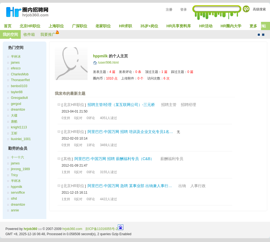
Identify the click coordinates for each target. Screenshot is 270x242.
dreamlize (18, 109)
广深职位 (79, 26)
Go (246, 8)
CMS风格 (263, 34)
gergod (16, 104)
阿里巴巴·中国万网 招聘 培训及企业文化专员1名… (130, 131)
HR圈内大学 (231, 26)
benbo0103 (19, 86)
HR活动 (205, 26)
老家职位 (103, 26)
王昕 (14, 133)
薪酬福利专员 (171, 159)
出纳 (182, 186)
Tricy (14, 175)
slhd (14, 198)
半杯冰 (16, 56)
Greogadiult (19, 98)
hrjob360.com (72, 229)
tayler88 (17, 92)
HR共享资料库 (178, 26)
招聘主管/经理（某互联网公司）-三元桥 (121, 104)
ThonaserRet (20, 80)
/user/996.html (108, 62)
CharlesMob (20, 74)
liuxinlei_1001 (21, 139)
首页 (7, 26)
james (15, 62)
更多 (253, 26)
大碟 (14, 115)
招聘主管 (168, 104)
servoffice (18, 192)
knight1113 (19, 127)
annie (15, 210)
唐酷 (14, 121)
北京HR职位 (30, 26)
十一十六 (17, 157)
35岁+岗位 (149, 26)
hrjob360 (30, 229)
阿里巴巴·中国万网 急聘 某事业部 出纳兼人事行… (130, 186)
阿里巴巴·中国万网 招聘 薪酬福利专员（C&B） (114, 159)
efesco (15, 68)
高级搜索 (259, 9)
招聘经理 (188, 104)
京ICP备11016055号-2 (101, 229)
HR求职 (125, 26)
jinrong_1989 (20, 169)
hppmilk (16, 187)
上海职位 (56, 26)
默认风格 (258, 34)
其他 (67, 159)
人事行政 (198, 186)
